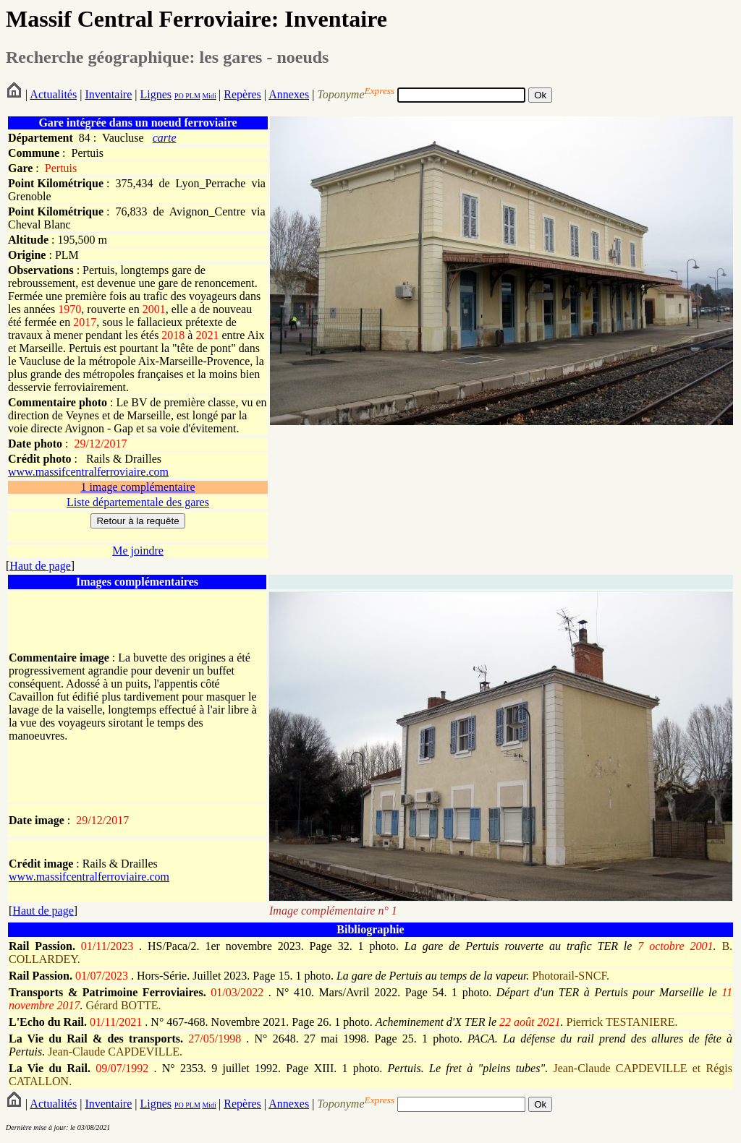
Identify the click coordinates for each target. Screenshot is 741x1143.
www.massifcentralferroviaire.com (88, 472)
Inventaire (108, 94)
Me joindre (138, 550)
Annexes (288, 94)
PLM (192, 96)
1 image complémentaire (137, 487)
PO (179, 96)
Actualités (53, 94)
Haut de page (39, 566)
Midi (209, 96)
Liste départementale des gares (138, 502)
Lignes (156, 94)
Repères (242, 94)
